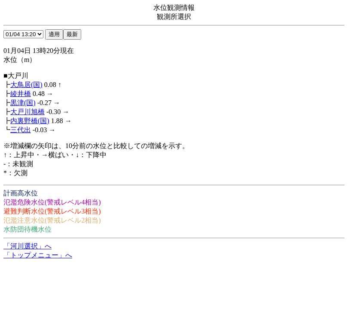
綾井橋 (20, 93)
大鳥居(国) (26, 84)
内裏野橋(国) (29, 120)
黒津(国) (23, 102)
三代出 (20, 129)
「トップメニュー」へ (37, 255)
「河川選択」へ (27, 246)
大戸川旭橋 (27, 111)
